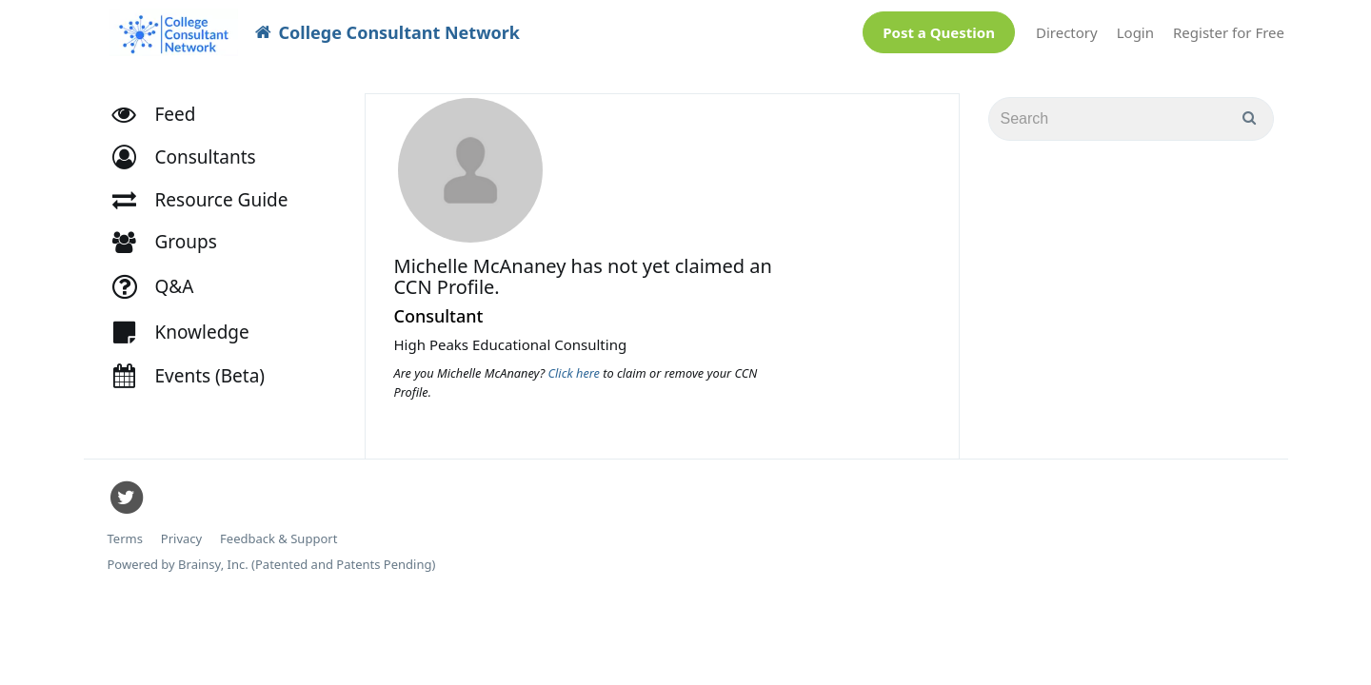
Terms (125, 529)
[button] (193, 148)
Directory (1067, 27)
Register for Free (1228, 27)
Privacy (181, 529)
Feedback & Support (278, 529)
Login (1135, 27)
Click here (576, 363)
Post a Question (939, 27)
